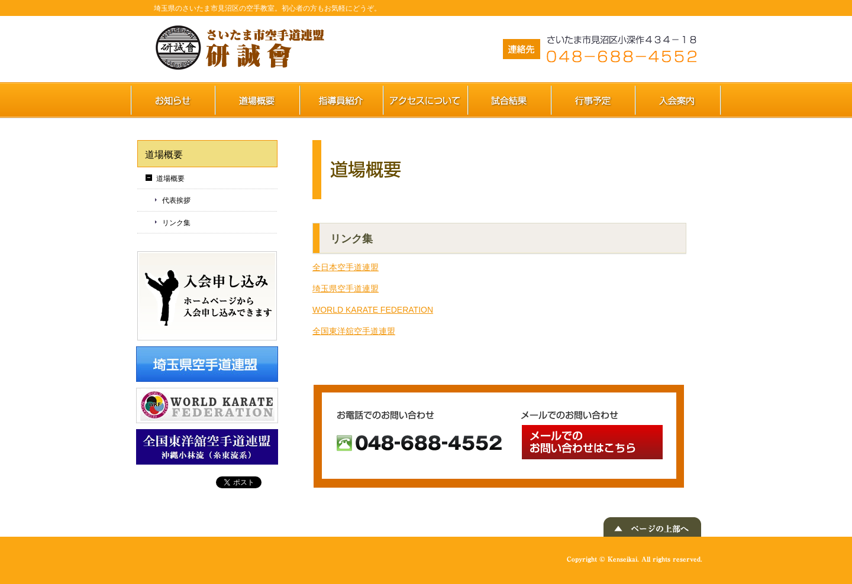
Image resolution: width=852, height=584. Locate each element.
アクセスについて (425, 100)
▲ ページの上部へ (652, 527)
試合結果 (509, 100)
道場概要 (257, 100)
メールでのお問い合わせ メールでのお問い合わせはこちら (592, 442)
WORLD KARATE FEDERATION (372, 309)
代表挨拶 (176, 200)
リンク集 (176, 223)
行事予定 (593, 100)
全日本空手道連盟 (345, 267)
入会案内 (678, 100)
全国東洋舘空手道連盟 (353, 331)
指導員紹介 (341, 100)
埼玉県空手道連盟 (345, 288)
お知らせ (172, 100)
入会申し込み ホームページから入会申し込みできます (207, 295)
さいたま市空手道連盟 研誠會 (242, 48)
